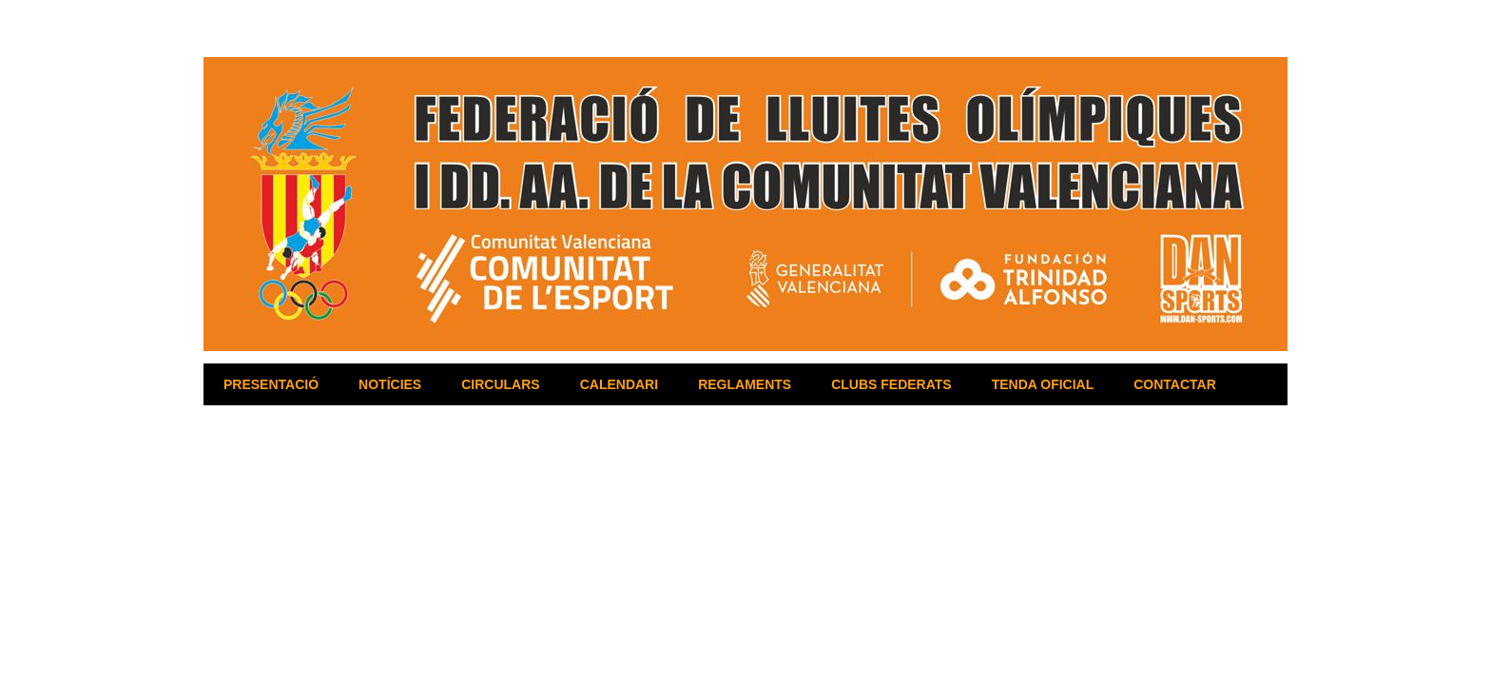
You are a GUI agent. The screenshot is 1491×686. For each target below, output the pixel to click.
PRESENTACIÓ (271, 384)
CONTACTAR (1174, 384)
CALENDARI (619, 384)
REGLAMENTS (744, 384)
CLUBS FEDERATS (891, 384)
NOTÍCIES (389, 384)
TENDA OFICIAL (1043, 384)
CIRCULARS (500, 384)
